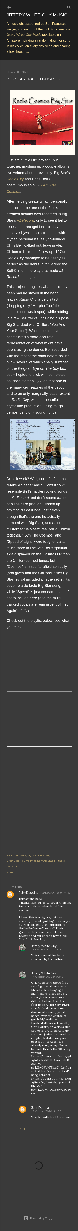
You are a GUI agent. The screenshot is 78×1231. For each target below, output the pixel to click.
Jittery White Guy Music (37, 14)
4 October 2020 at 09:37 (48, 949)
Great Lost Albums (18, 860)
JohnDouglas (28, 893)
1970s (23, 855)
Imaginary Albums (41, 860)
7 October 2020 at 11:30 (47, 1111)
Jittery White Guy (44, 946)
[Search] (68, 6)
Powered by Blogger (39, 1218)
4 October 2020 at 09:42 (48, 976)
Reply (23, 1128)
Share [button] (10, 872)
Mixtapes (59, 860)
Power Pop (13, 866)
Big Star (32, 855)
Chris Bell (43, 855)
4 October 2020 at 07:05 (55, 892)
